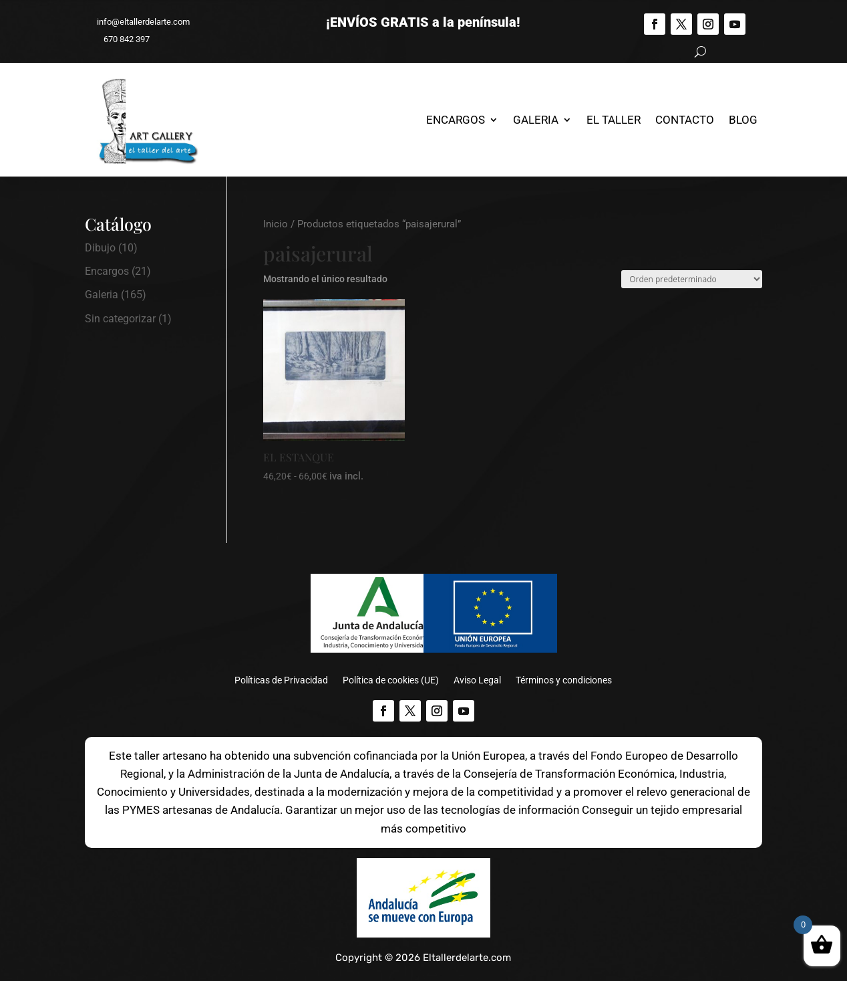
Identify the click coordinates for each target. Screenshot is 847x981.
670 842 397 (121, 39)
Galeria (535, 119)
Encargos (455, 119)
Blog (743, 119)
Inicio (275, 224)
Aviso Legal (477, 680)
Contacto (684, 119)
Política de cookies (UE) (391, 680)
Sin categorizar (120, 318)
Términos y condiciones (564, 680)
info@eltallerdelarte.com (137, 22)
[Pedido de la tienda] (691, 279)
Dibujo (100, 247)
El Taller (613, 119)
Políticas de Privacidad (281, 680)
